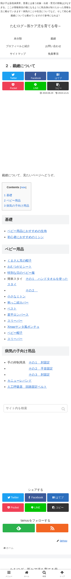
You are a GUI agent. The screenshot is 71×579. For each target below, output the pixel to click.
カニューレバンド (19, 380)
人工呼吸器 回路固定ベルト (27, 386)
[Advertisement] (35, 132)
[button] (63, 409)
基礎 (8, 195)
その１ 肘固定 (39, 362)
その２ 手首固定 (41, 368)
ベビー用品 (12, 200)
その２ (32, 290)
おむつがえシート (19, 266)
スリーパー (15, 320)
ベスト (11, 308)
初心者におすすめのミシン (25, 237)
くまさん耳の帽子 (19, 260)
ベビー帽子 (15, 332)
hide (23, 187)
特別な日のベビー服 (21, 272)
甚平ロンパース (18, 314)
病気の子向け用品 (16, 205)
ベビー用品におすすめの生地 (27, 231)
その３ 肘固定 (39, 374)
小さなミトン (16, 296)
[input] (36, 408)
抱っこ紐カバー (18, 302)
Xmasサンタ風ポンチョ (23, 326)
